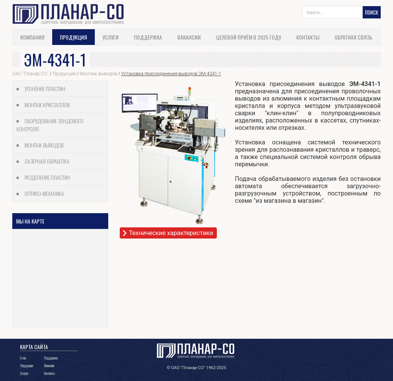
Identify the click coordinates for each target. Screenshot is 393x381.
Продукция (73, 37)
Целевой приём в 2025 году (248, 37)
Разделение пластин (47, 177)
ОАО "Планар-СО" (30, 73)
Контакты (307, 37)
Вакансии (189, 37)
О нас (23, 358)
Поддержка (148, 37)
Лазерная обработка (47, 161)
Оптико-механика (44, 193)
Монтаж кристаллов (47, 105)
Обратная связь (353, 37)
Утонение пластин (45, 88)
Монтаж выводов (98, 73)
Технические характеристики (171, 233)
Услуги (110, 37)
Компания (32, 37)
